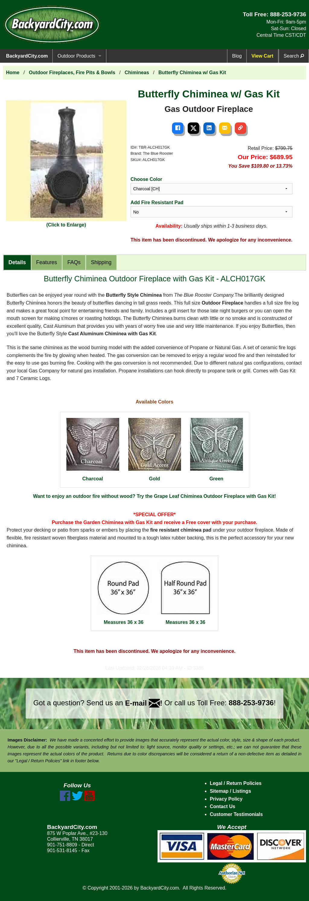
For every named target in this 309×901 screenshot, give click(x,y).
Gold (154, 449)
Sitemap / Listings (230, 791)
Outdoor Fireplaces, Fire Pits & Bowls (72, 72)
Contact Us (222, 806)
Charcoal (92, 449)
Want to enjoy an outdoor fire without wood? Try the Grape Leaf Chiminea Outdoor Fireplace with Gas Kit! (154, 496)
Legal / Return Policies (236, 783)
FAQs (74, 262)
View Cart (262, 55)
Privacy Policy (226, 798)
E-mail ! (143, 703)
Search (294, 55)
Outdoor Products (76, 55)
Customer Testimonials (236, 814)
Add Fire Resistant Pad (157, 202)
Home (12, 72)
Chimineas (137, 72)
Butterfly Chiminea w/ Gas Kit (192, 72)
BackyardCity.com (27, 55)
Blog (237, 55)
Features (46, 262)
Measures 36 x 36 (123, 593)
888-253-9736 (288, 14)
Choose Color (146, 179)
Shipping (101, 262)
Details (17, 262)
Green (216, 449)
